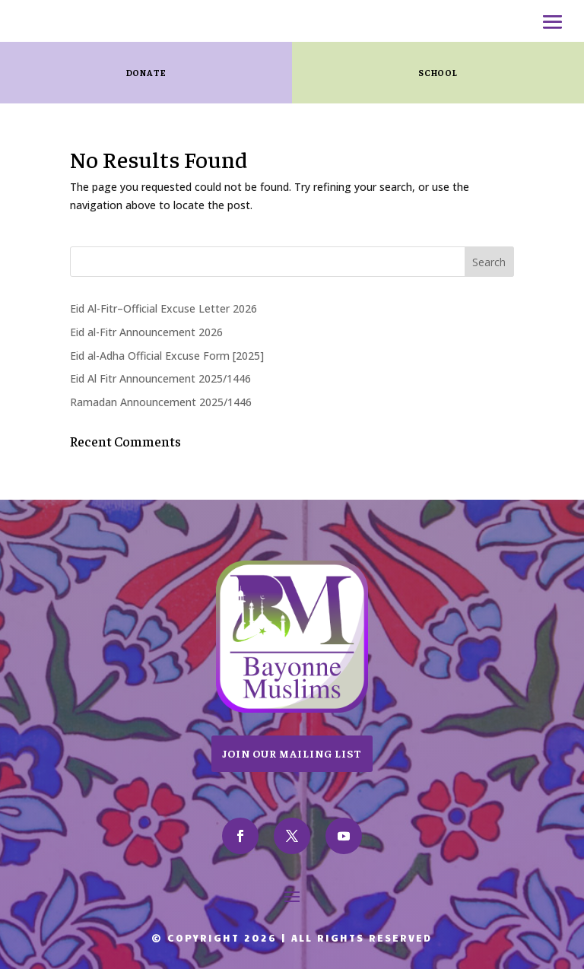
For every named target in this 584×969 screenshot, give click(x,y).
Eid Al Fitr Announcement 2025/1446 (160, 378)
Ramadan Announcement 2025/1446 (161, 402)
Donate (146, 72)
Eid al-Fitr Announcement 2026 (146, 332)
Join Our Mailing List (292, 753)
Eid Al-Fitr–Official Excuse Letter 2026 (163, 308)
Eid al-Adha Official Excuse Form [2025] (167, 355)
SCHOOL (438, 72)
